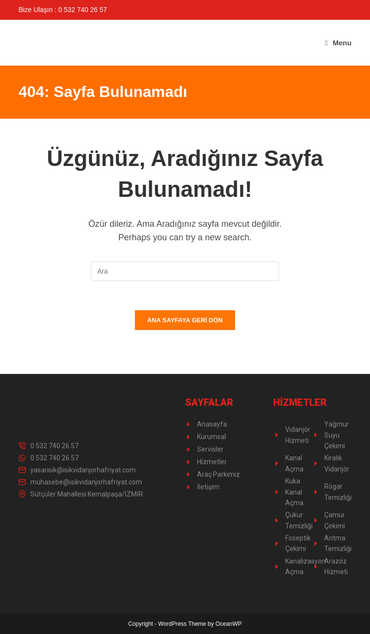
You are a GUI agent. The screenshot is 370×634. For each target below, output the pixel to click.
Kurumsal (211, 437)
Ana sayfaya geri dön (185, 320)
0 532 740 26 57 (54, 446)
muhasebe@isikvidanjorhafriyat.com (86, 482)
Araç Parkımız (218, 474)
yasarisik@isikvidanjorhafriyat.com (83, 470)
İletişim (208, 487)
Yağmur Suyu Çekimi (336, 435)
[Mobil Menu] (338, 43)
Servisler (210, 449)
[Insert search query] (185, 271)
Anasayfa (212, 424)
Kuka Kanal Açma (294, 492)
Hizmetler (212, 462)
